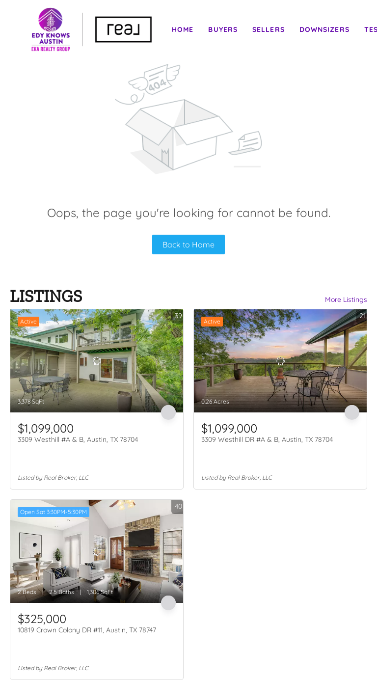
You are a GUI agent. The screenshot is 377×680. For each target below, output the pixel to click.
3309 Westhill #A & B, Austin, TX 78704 (78, 439)
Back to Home (188, 244)
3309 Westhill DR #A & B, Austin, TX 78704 (267, 439)
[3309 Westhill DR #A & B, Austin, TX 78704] (280, 360)
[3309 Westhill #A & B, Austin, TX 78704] (96, 360)
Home (182, 29)
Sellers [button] (268, 29)
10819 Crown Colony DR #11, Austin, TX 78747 (87, 630)
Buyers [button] (223, 29)
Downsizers (324, 29)
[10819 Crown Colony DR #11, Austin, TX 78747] (96, 551)
